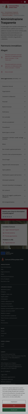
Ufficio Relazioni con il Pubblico (8, 363)
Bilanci (4, 144)
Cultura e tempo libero (6, 304)
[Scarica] (14, 57)
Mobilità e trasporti (5, 313)
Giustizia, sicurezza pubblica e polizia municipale (12, 308)
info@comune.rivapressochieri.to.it (12, 365)
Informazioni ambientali (8, 180)
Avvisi (2, 336)
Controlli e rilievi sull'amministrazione (12, 154)
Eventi (2, 346)
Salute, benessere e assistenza (8, 316)
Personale (4, 102)
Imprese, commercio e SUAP (8, 311)
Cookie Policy (4, 389)
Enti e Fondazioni (5, 279)
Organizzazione (6, 91)
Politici (2, 274)
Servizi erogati (6, 159)
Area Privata (4, 402)
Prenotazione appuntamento (8, 377)
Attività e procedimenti (8, 122)
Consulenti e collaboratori (8, 96)
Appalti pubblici (4, 296)
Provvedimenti (6, 127)
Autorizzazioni (4, 299)
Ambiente (3, 292)
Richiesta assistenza (6, 382)
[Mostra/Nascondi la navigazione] (3, 6)
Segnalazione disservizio (7, 379)
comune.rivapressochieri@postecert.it (12, 366)
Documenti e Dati (5, 281)
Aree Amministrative (6, 267)
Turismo (3, 320)
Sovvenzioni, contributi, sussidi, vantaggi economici (12, 138)
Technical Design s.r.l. (11, 410)
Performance (5, 112)
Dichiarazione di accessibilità (8, 394)
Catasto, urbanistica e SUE (7, 301)
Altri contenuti (6, 190)
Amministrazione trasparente (8, 384)
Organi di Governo (5, 272)
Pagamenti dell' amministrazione (10, 165)
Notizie (2, 331)
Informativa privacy (5, 386)
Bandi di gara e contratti (8, 132)
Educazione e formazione (7, 306)
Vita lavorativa (4, 323)
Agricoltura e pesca (5, 289)
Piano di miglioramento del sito (8, 396)
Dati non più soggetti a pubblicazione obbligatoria (11, 196)
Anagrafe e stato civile (6, 294)
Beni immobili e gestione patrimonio (11, 149)
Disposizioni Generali (7, 86)
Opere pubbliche (6, 170)
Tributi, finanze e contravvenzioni (9, 318)
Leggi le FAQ (4, 375)
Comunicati (3, 333)
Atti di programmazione (8, 202)
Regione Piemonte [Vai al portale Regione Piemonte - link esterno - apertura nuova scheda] (5, 2)
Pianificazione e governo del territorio (11, 175)
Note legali (3, 391)
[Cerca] (24, 6)
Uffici (2, 269)
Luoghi (2, 344)
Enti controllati (6, 117)
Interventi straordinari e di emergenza (12, 185)
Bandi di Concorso (6, 107)
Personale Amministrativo (7, 276)
